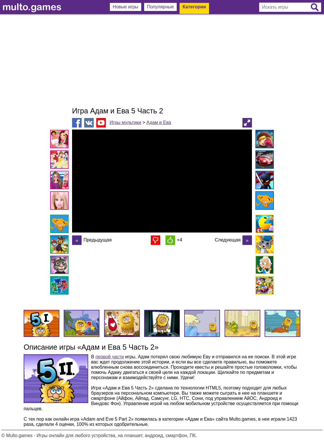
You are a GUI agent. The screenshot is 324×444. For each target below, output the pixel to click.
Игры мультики (125, 122)
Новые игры (125, 6)
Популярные (160, 6)
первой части (109, 356)
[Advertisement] (162, 60)
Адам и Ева (158, 122)
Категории (194, 6)
